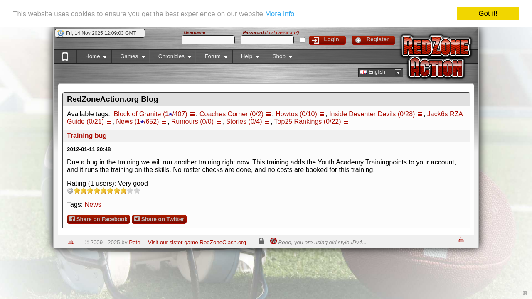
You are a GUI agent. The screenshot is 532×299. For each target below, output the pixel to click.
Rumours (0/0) (192, 121)
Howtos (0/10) (296, 114)
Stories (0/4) (244, 121)
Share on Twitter (159, 219)
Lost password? (282, 32)
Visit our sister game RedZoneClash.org (197, 242)
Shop (278, 58)
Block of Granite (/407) (150, 114)
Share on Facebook (98, 219)
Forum (211, 58)
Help (245, 58)
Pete (134, 242)
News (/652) (137, 121)
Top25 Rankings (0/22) (307, 121)
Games (128, 58)
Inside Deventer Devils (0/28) (372, 114)
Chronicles (171, 58)
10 (136, 190)
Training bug (87, 135)
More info (280, 13)
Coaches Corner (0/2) (232, 114)
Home (91, 58)
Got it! (487, 13)
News (93, 204)
